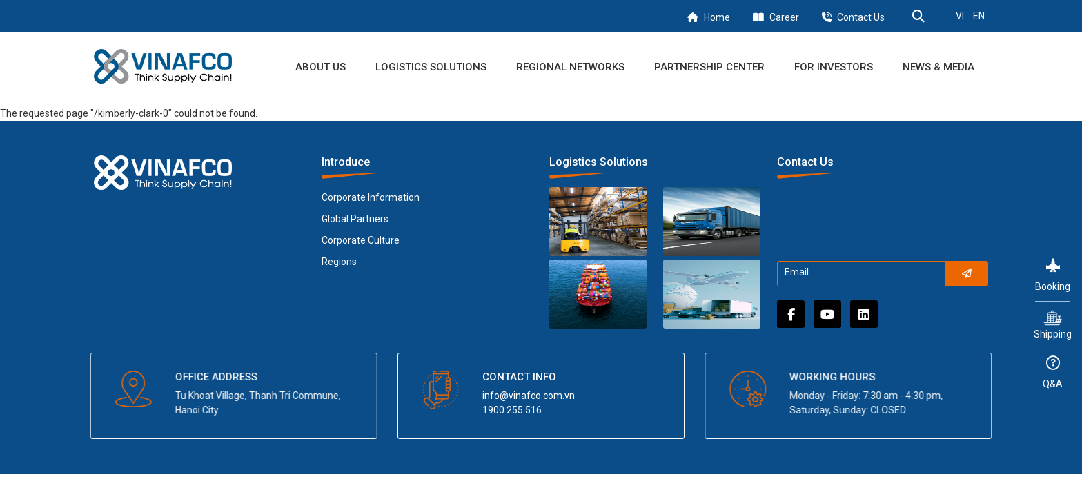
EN (979, 15)
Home (717, 17)
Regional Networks (570, 67)
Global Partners (355, 218)
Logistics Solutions (430, 67)
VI (960, 15)
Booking (1052, 275)
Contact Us (861, 17)
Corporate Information (371, 197)
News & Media (938, 67)
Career (784, 17)
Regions (339, 261)
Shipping (1053, 324)
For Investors (833, 67)
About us (320, 67)
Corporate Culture (361, 240)
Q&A (1053, 372)
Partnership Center (709, 67)
